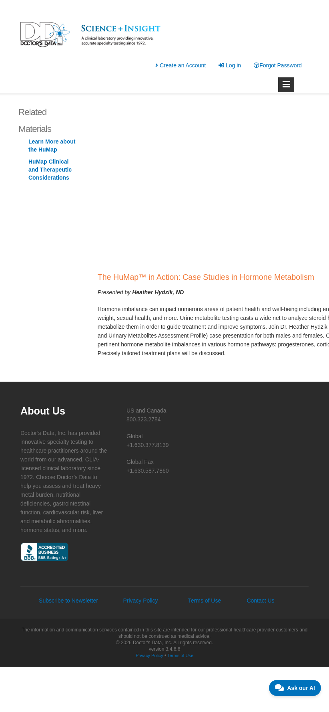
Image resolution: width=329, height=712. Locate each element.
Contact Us (260, 600)
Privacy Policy (140, 600)
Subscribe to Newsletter (68, 600)
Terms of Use (204, 600)
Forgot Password (278, 65)
